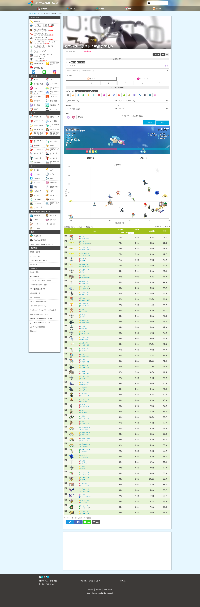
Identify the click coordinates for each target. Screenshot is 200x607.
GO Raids (123, 581)
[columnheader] (71, 231)
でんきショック (84, 247)
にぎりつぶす (84, 429)
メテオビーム (84, 457)
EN (167, 54)
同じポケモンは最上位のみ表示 (132, 116)
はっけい (82, 259)
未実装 (80, 117)
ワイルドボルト (84, 367)
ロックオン (83, 242)
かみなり (82, 379)
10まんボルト (84, 384)
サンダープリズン (85, 244)
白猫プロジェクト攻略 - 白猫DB (49, 581)
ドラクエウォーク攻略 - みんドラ (89, 581)
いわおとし (83, 455)
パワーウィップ (84, 294)
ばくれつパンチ (84, 395)
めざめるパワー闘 (85, 438)
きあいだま (83, 463)
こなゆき (152, 133)
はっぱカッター (84, 264)
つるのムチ (83, 416)
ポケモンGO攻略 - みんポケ (47, 3)
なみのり (162, 138)
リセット (149, 122)
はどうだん (83, 261)
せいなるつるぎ (84, 277)
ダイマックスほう (85, 491)
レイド (73, 62)
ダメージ (143, 158)
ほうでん (82, 272)
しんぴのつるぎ (84, 238)
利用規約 (90, 589)
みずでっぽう (153, 135)
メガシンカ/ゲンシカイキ (83, 91)
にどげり (82, 275)
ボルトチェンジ (84, 253)
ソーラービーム (84, 474)
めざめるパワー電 (85, 433)
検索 (162, 122)
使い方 (156, 54)
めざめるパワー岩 (85, 444)
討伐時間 (90, 158)
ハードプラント (84, 508)
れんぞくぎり (84, 304)
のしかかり (163, 133)
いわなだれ (83, 390)
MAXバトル (81, 62)
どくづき (82, 298)
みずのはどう (163, 137)
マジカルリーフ (84, 348)
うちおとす (83, 371)
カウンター (83, 309)
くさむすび (83, 351)
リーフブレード (84, 266)
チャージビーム (84, 320)
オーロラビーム (164, 135)
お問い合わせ (108, 589)
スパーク (82, 315)
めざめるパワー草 (85, 427)
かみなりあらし (84, 289)
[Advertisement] (117, 549)
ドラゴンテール (84, 489)
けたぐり (82, 236)
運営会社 (98, 589)
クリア (94, 91)
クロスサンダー (84, 322)
